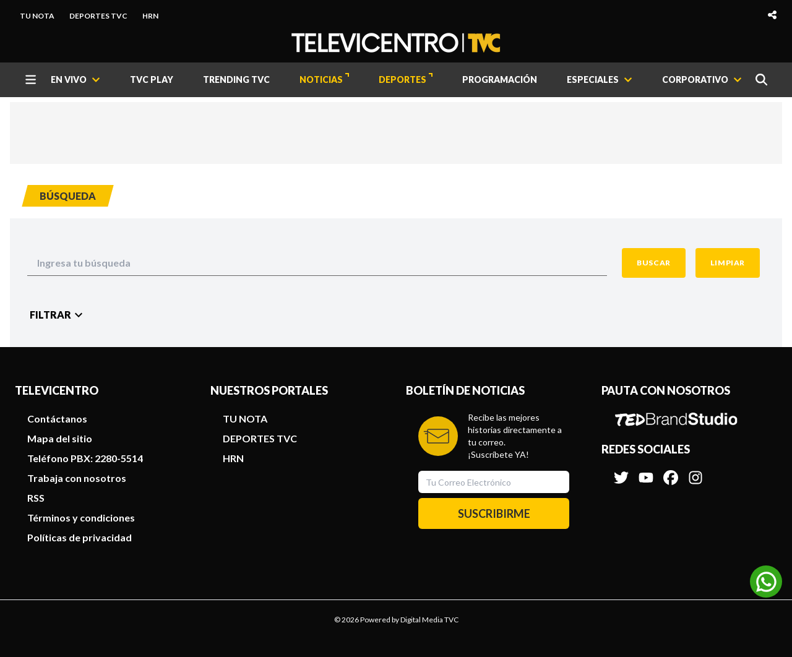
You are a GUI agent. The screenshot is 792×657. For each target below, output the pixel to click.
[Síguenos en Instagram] (695, 471)
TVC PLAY (151, 79)
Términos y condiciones (81, 517)
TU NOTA (37, 15)
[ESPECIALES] (599, 80)
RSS (36, 498)
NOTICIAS (324, 79)
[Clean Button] (727, 263)
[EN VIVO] (75, 80)
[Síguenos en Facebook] (670, 471)
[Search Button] (654, 263)
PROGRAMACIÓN (499, 79)
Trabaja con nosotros (76, 478)
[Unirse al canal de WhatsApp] (766, 581)
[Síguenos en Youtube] (646, 471)
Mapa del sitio (59, 438)
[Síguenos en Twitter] (621, 471)
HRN (150, 15)
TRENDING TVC (236, 79)
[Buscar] (761, 79)
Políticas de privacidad (79, 537)
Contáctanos (57, 418)
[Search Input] (317, 263)
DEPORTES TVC (98, 15)
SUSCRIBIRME (494, 513)
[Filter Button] (58, 314)
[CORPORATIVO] (702, 80)
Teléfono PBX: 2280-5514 (85, 458)
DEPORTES (406, 79)
